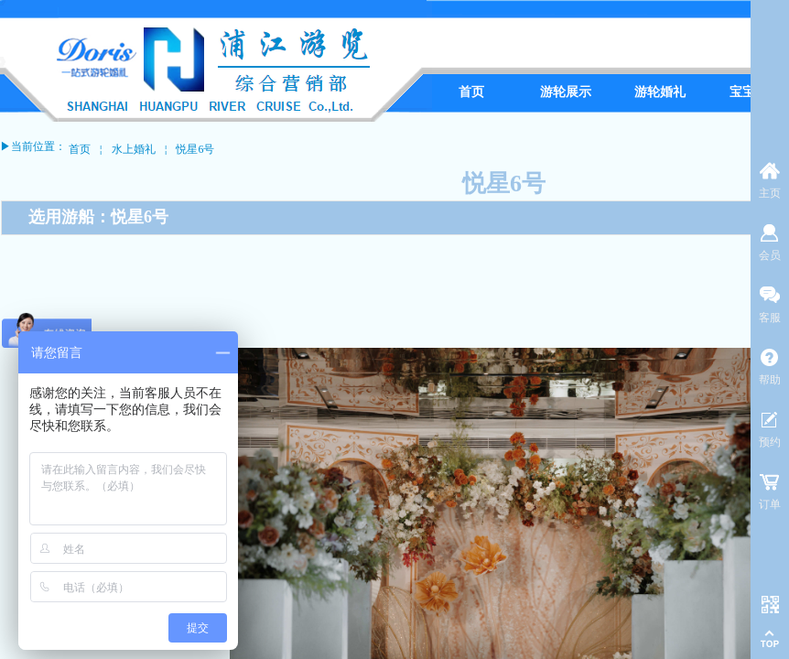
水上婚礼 (134, 149)
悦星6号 (195, 149)
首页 (80, 149)
